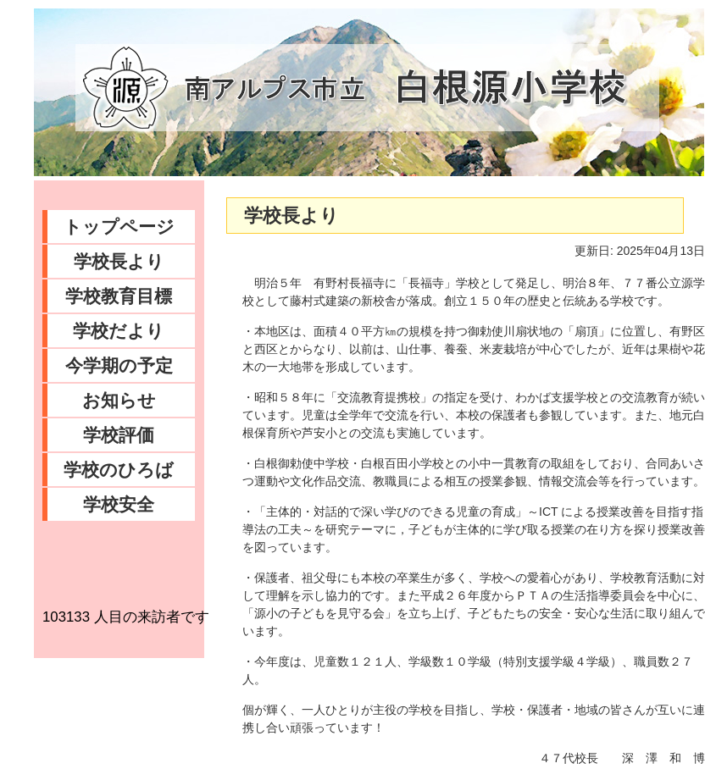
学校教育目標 (118, 296)
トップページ (119, 226)
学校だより (118, 330)
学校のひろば (119, 469)
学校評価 (118, 435)
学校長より (119, 261)
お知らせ (119, 400)
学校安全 (118, 504)
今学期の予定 (119, 365)
